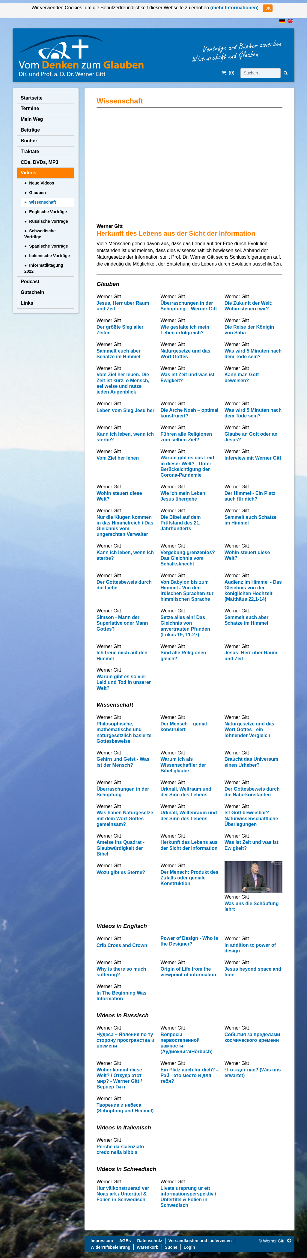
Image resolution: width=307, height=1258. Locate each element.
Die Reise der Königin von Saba (249, 329)
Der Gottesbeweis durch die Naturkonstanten (252, 791)
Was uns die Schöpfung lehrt (252, 906)
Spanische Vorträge (48, 246)
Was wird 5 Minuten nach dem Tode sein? (253, 353)
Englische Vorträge (48, 211)
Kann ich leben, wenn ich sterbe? (125, 436)
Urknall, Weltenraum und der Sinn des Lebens (188, 815)
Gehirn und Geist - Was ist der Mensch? (123, 762)
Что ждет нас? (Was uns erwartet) (253, 1072)
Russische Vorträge (48, 221)
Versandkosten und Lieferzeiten (200, 1240)
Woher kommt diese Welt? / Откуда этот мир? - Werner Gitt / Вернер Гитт (119, 1078)
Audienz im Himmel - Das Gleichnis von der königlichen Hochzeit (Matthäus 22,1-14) (253, 591)
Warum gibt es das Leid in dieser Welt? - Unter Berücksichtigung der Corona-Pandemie (187, 466)
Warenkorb (148, 1247)
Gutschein (32, 292)
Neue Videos (41, 183)
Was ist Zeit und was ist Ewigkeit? (187, 377)
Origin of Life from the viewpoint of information (188, 971)
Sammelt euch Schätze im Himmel (250, 520)
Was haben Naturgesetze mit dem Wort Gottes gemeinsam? (125, 818)
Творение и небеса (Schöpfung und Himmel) (125, 1108)
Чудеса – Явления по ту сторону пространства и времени (125, 1040)
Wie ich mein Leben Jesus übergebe (182, 496)
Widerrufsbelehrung (110, 1247)
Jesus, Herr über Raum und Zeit (123, 306)
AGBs (125, 1240)
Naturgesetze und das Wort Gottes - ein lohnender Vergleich (249, 729)
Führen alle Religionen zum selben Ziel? (186, 436)
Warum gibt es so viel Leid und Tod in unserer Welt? (124, 682)
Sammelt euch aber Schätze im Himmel (119, 353)
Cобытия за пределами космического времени (252, 1037)
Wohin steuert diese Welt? (119, 496)
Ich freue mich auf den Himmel (122, 655)
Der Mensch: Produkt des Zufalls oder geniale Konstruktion (189, 878)
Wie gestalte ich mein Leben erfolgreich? (184, 329)
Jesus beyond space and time (253, 971)
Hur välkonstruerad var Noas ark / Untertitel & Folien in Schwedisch (123, 1194)
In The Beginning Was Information (122, 995)
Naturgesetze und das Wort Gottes (185, 353)
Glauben (37, 192)
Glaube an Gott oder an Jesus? (251, 436)
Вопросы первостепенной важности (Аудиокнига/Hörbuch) (186, 1043)
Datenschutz (149, 1240)
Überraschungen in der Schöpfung (123, 791)
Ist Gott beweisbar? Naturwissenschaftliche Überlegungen (251, 818)
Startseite (32, 97)
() (228, 72)
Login (189, 1247)
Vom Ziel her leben (118, 457)
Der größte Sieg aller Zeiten (120, 329)
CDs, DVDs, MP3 (39, 162)
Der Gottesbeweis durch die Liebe (124, 585)
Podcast (30, 281)
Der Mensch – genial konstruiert (183, 726)
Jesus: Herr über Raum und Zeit (251, 655)
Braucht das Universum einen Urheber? (252, 762)
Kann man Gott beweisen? (242, 377)
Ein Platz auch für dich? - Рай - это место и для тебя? (189, 1075)
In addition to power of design (250, 948)
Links (27, 303)
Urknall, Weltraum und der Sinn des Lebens (185, 791)
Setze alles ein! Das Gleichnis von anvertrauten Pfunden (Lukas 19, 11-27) (185, 626)
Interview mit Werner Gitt (253, 457)
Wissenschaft (42, 202)
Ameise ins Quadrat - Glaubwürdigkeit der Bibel (121, 848)
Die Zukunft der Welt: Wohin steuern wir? (249, 306)
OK (268, 8)
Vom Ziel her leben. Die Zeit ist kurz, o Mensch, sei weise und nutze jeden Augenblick (123, 383)
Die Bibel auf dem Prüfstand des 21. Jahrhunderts (180, 523)
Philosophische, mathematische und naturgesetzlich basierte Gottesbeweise (124, 732)
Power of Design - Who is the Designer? (189, 941)
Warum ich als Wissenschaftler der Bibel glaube (183, 765)
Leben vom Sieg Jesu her (125, 410)
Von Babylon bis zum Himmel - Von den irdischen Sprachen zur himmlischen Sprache (186, 591)
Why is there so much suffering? (121, 971)
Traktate (30, 151)
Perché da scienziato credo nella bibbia (120, 1149)
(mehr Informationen (233, 7)
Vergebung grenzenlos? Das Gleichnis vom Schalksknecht (187, 558)
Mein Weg (32, 119)
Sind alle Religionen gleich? (183, 655)
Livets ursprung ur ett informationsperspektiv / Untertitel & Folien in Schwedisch (188, 1197)
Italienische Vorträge (49, 255)
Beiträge (30, 129)
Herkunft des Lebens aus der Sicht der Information (188, 845)
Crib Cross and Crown (122, 945)
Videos (28, 172)
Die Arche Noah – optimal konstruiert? (189, 413)
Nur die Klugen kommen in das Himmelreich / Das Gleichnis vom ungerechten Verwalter (125, 526)
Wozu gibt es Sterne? (121, 872)
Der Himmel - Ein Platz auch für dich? (250, 496)
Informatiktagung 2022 (43, 268)
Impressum (102, 1240)
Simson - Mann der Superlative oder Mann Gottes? (122, 623)
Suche (171, 1247)
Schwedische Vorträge (39, 233)
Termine (30, 108)
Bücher (29, 140)
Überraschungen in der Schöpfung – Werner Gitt (188, 306)
